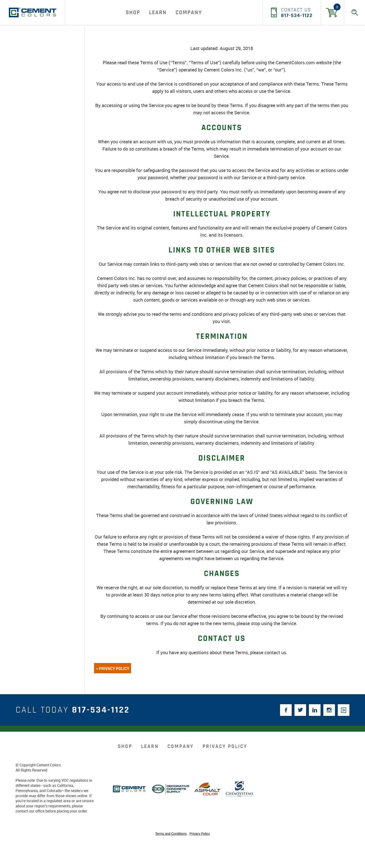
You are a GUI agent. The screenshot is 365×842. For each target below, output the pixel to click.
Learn (158, 12)
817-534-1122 (101, 709)
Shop (133, 12)
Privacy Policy (225, 746)
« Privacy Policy (112, 668)
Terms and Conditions (171, 833)
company (189, 12)
